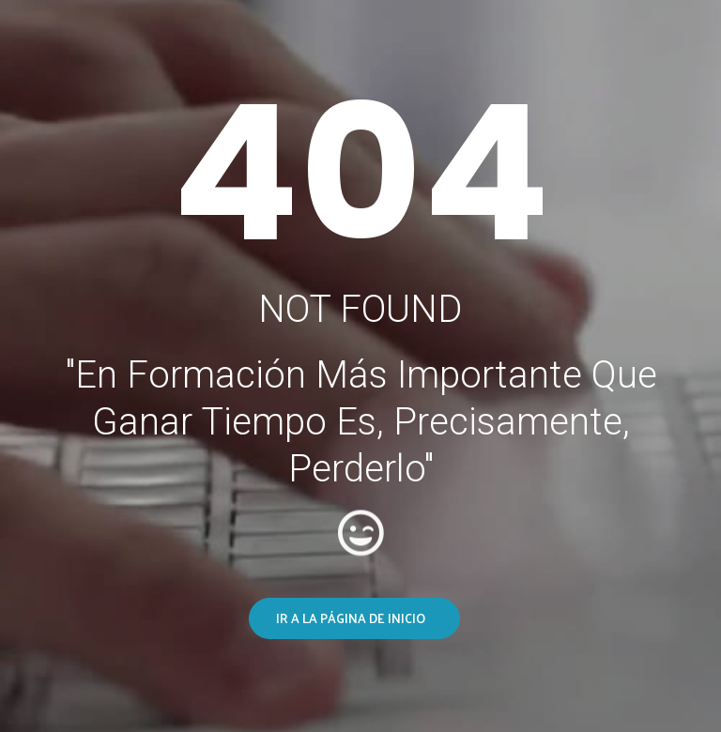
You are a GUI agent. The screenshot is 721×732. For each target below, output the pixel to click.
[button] (354, 618)
